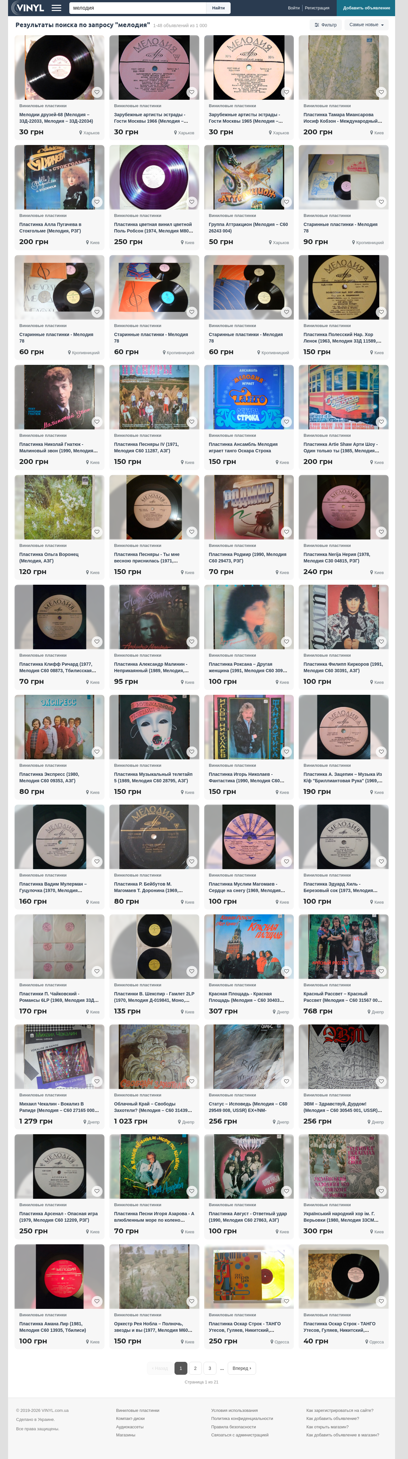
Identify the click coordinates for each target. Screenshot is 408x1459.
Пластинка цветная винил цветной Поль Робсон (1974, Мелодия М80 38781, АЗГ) (153, 231)
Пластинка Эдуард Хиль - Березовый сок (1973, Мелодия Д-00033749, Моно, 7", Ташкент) (338, 890)
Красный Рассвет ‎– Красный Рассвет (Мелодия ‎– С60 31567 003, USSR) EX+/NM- (342, 1000)
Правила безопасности (233, 1426)
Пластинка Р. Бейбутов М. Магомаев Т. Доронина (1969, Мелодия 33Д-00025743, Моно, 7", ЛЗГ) (151, 893)
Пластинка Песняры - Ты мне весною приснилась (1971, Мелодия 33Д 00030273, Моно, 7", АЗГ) (151, 564)
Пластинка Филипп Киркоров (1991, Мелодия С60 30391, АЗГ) (343, 667)
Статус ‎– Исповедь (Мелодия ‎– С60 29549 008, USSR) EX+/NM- (248, 1107)
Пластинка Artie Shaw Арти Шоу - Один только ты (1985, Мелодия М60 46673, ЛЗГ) (341, 451)
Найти (218, 7)
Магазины (125, 1435)
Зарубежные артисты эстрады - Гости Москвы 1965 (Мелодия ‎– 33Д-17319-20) (244, 121)
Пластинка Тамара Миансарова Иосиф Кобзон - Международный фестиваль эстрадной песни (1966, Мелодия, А (343, 124)
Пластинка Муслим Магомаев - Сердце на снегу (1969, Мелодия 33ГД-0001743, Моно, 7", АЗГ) (245, 890)
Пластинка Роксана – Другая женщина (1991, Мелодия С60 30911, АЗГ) (249, 671)
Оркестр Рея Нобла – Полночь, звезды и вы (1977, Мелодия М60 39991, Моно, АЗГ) (151, 1330)
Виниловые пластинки (137, 1410)
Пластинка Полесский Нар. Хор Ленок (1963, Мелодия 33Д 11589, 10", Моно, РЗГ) (340, 341)
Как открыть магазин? (327, 1426)
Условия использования (234, 1410)
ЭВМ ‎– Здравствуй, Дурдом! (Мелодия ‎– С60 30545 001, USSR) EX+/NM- (341, 1110)
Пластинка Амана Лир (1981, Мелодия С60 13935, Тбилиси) (52, 1327)
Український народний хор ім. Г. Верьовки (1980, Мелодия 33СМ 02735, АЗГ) (339, 1220)
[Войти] (293, 8)
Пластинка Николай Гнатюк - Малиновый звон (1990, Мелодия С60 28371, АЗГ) (56, 451)
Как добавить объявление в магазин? (342, 1435)
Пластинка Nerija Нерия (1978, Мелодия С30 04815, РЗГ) (337, 557)
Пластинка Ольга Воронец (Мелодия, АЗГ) (48, 557)
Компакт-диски (130, 1418)
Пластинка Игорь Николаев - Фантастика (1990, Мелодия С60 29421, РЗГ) (244, 781)
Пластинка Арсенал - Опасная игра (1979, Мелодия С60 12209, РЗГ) (58, 1217)
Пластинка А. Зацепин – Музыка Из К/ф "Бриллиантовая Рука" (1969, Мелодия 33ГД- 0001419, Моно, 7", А (343, 781)
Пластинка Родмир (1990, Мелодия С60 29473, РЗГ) (248, 557)
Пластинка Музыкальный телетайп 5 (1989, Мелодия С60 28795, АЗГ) (153, 777)
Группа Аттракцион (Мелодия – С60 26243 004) (248, 227)
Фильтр (325, 24)
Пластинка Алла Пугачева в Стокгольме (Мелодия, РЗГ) (50, 227)
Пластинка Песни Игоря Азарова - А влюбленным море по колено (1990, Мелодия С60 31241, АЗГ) (154, 1220)
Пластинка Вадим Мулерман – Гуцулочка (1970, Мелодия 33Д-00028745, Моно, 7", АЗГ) (53, 890)
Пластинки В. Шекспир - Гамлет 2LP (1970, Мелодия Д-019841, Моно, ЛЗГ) (154, 1000)
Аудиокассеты (130, 1426)
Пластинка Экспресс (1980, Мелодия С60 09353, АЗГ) (49, 777)
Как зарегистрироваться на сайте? (339, 1410)
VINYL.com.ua (55, 1410)
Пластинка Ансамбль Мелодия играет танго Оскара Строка (243, 447)
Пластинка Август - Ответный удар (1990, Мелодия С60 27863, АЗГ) (248, 1217)
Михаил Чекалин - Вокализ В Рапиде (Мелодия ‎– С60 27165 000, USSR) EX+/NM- (57, 1110)
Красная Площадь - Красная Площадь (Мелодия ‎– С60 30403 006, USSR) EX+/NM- (244, 1000)
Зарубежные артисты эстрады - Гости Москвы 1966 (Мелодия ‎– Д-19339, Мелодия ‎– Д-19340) (149, 121)
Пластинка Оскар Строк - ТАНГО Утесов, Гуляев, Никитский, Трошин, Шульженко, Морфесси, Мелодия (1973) (245, 1333)
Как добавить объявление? (332, 1418)
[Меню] (56, 8)
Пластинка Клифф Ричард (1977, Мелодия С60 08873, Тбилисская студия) (55, 671)
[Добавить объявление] (366, 8)
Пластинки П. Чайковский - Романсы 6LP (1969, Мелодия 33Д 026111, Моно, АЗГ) (56, 1000)
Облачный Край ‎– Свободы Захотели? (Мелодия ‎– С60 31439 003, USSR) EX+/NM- (151, 1110)
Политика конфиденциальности (242, 1418)
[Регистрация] (317, 8)
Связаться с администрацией (240, 1435)
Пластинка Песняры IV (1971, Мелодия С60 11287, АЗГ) (146, 447)
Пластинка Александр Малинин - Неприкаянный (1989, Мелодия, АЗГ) (150, 671)
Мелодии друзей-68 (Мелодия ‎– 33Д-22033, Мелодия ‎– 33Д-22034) (56, 118)
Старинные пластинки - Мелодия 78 (341, 227)
